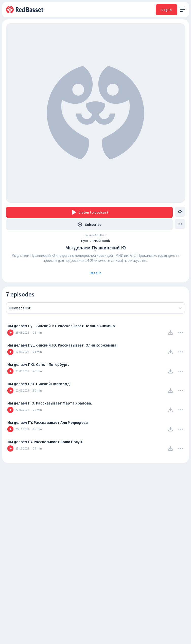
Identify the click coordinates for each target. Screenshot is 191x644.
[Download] (170, 333)
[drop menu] (180, 224)
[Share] (179, 212)
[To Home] (25, 9)
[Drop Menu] (181, 333)
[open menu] (182, 10)
